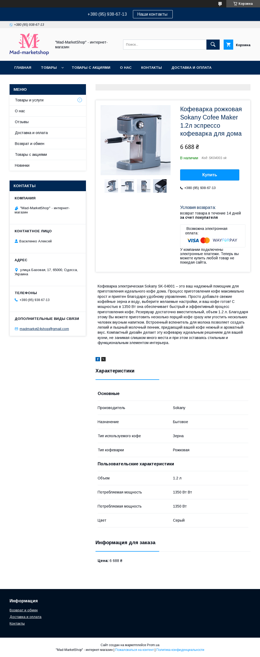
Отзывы (22, 122)
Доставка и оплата (191, 68)
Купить (209, 175)
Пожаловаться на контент (134, 650)
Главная (22, 68)
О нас (126, 68)
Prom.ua (153, 645)
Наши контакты (152, 14)
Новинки (22, 165)
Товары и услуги (29, 100)
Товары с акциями (91, 68)
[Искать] (213, 45)
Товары (49, 68)
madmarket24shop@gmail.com (44, 329)
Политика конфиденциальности (180, 650)
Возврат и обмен (32, 81)
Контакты (151, 68)
